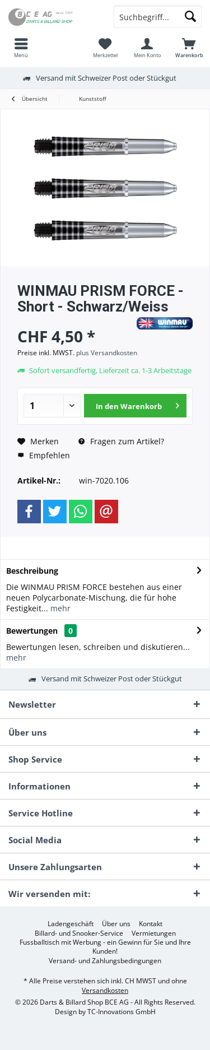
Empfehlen (43, 455)
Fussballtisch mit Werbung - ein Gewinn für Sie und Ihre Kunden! (105, 947)
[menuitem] (21, 47)
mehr (59, 608)
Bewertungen (32, 630)
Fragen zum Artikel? (121, 441)
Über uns (116, 923)
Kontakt (150, 923)
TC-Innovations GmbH (121, 1011)
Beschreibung (32, 570)
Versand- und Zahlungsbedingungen (105, 960)
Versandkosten (105, 990)
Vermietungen (154, 933)
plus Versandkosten (106, 352)
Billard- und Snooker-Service (79, 933)
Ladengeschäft (71, 923)
